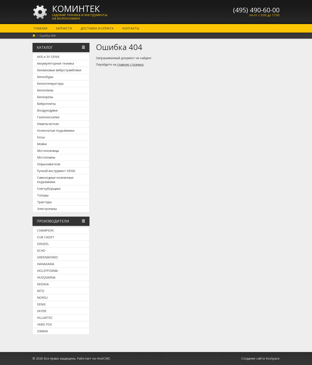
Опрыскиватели (48, 164)
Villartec (45, 318)
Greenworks (47, 257)
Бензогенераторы (50, 83)
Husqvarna (46, 277)
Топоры (43, 195)
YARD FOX (44, 324)
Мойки (42, 144)
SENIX (41, 304)
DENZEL (43, 244)
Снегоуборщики (48, 189)
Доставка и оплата (97, 28)
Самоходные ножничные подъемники (55, 179)
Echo (41, 250)
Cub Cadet (45, 237)
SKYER (41, 311)
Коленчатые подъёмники (55, 130)
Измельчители (48, 124)
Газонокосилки (48, 117)
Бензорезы (45, 97)
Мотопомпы (46, 157)
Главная (40, 28)
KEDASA (43, 284)
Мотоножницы (48, 151)
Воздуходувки (47, 110)
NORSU (42, 297)
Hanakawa (45, 264)
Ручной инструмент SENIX (56, 171)
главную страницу (130, 64)
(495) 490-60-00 (256, 9)
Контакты (130, 28)
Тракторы (44, 202)
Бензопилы (45, 90)
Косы (41, 137)
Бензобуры (45, 77)
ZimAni (42, 331)
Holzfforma (47, 271)
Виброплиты (46, 104)
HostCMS (103, 358)
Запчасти (64, 28)
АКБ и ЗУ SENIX (48, 57)
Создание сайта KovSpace (260, 358)
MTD (40, 291)
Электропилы (47, 209)
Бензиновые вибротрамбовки (59, 70)
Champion (45, 230)
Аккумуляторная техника (55, 63)
